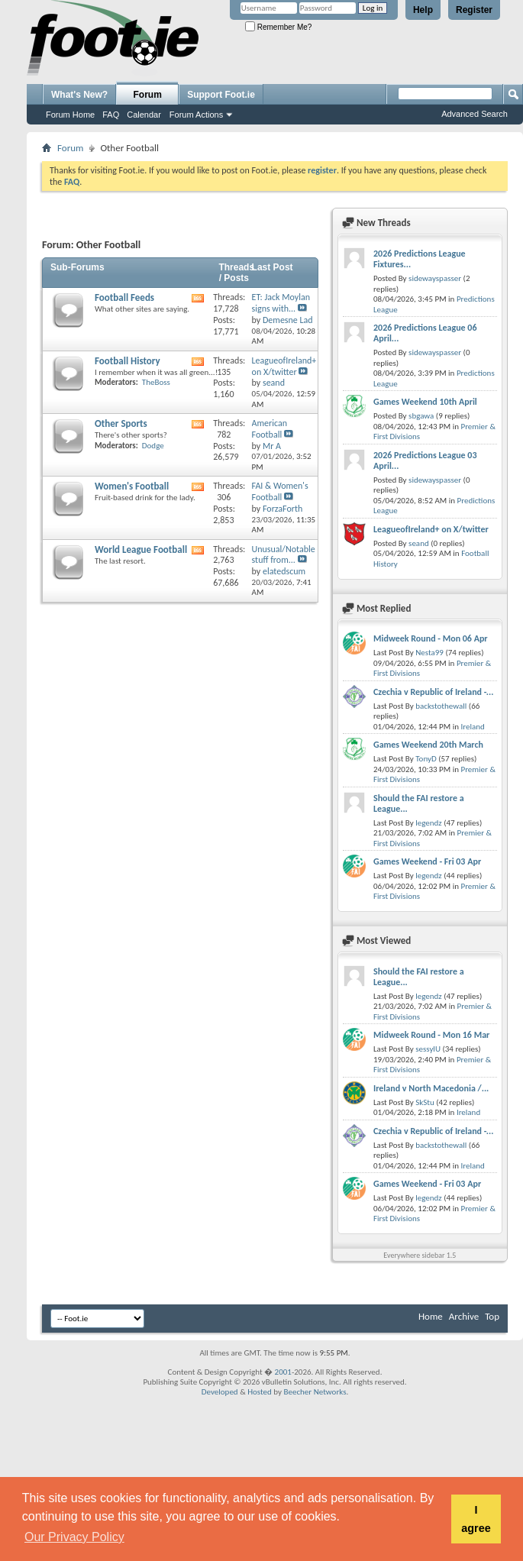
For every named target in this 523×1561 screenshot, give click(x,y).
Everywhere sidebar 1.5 (419, 1255)
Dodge (153, 446)
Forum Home (70, 114)
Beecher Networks (314, 1392)
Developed (220, 1392)
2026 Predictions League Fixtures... (419, 259)
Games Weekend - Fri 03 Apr (427, 861)
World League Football (141, 549)
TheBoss (156, 382)
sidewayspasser (434, 278)
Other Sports (121, 423)
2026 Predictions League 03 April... (425, 460)
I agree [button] (475, 1519)
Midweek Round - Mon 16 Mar (431, 1034)
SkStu (424, 1102)
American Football (269, 429)
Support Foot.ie (221, 94)
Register (474, 10)
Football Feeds (124, 297)
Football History (127, 361)
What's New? (79, 94)
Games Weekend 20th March (428, 744)
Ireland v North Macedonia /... (431, 1088)
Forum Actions (196, 114)
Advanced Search (474, 113)
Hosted (259, 1392)
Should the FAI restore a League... (418, 803)
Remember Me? (278, 27)
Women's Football (132, 486)
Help (423, 10)
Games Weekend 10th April (425, 401)
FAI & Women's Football (280, 491)
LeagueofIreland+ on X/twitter (284, 366)
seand (418, 543)
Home (430, 1316)
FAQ (110, 114)
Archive (464, 1316)
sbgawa (421, 416)
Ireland (472, 727)
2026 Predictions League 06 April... (425, 333)
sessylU (428, 1049)
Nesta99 (429, 653)
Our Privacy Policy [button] (74, 1536)
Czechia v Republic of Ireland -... (433, 692)
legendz (428, 823)
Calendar (144, 114)
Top (492, 1316)
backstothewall (441, 706)
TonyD (426, 759)
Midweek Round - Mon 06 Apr (430, 638)
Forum (148, 94)
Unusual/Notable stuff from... (283, 555)
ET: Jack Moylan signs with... (281, 303)
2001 (283, 1372)
